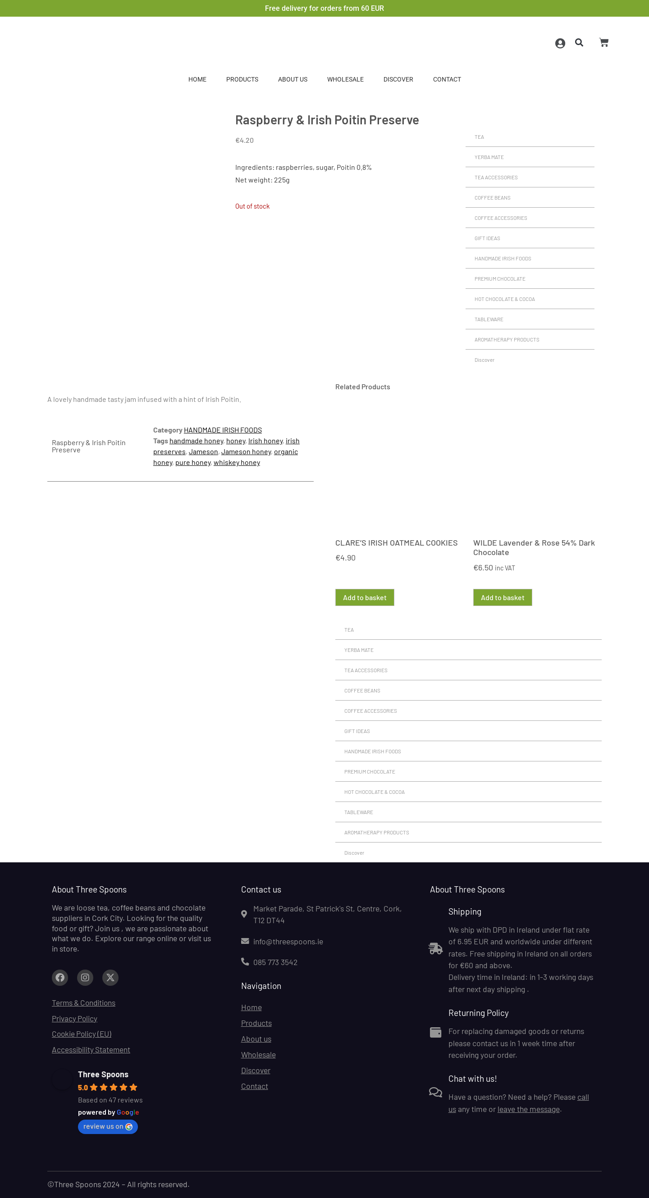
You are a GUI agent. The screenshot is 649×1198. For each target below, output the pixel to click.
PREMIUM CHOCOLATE (500, 278)
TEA (479, 136)
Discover (398, 79)
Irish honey (265, 440)
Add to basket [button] (365, 597)
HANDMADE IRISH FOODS (503, 258)
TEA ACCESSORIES (496, 177)
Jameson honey (246, 451)
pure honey (192, 462)
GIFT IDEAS (487, 238)
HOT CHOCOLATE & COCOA (505, 299)
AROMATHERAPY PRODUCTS (507, 339)
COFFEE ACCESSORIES (501, 217)
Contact (447, 79)
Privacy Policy (75, 1018)
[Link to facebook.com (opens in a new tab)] (60, 978)
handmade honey (196, 440)
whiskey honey (237, 462)
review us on (108, 1126)
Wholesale (345, 79)
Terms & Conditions (85, 1002)
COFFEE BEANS (493, 197)
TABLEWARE (489, 319)
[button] (577, 43)
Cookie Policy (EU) (83, 1034)
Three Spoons (103, 1075)
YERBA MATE (489, 157)
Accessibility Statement (92, 1050)
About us (292, 79)
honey (235, 440)
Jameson (203, 451)
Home (197, 79)
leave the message (529, 1109)
